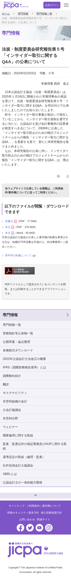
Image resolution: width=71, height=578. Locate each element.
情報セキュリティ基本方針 (23, 512)
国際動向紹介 (12, 375)
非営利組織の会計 (15, 401)
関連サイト (43, 519)
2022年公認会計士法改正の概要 (24, 358)
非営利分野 (10, 418)
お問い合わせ (27, 519)
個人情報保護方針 (51, 512)
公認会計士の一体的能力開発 (22, 482)
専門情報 (23, 13)
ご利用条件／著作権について (43, 505)
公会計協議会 (12, 409)
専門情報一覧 (44, 13)
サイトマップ (16, 505)
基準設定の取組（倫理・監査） (24, 457)
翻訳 (6, 384)
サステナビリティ (15, 392)
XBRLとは (10, 474)
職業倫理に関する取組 (18, 435)
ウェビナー (10, 426)
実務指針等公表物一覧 (18, 333)
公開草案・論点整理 (16, 341)
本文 (9, 227)
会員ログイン (52, 5)
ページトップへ (6, 494)
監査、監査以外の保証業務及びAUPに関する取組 (35, 446)
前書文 (11, 221)
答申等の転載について (20, 255)
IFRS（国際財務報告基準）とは (24, 367)
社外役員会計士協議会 (18, 465)
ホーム (6, 13)
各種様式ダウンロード (18, 350)
